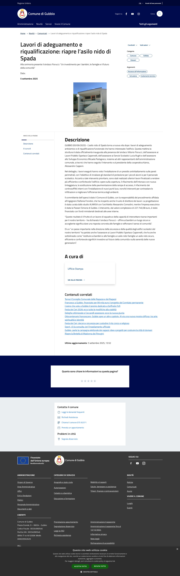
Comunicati (42, 33)
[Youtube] (131, 13)
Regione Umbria (24, 3)
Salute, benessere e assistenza (103, 486)
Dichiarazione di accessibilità (102, 543)
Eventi (129, 507)
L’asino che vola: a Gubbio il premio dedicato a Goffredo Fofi (92, 306)
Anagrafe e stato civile (63, 482)
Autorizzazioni (60, 487)
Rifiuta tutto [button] (100, 566)
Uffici (19, 491)
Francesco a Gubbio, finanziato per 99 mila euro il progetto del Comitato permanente (104, 302)
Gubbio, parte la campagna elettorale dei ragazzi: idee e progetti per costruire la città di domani (108, 330)
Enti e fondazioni (24, 495)
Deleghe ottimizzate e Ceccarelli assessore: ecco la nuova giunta (94, 313)
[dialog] (90, 561)
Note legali (95, 538)
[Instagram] (137, 13)
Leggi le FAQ (59, 530)
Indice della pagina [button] (30, 136)
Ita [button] (141, 3)
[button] (90, 572)
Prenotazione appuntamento (66, 521)
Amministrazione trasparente (102, 521)
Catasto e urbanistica (63, 493)
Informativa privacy (98, 534)
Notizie (130, 482)
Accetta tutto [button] (80, 566)
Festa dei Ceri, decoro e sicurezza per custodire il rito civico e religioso (97, 323)
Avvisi (129, 491)
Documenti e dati (24, 508)
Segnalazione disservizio (64, 526)
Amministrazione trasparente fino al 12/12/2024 (105, 528)
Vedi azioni (145, 45)
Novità (31, 33)
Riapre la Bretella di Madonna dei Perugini (84, 333)
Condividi (133, 45)
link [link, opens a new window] (113, 561)
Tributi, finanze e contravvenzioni (104, 491)
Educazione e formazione (64, 498)
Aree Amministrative (26, 486)
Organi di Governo (25, 482)
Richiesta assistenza (62, 535)
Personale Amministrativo (28, 504)
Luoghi (130, 503)
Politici (20, 500)
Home (22, 33)
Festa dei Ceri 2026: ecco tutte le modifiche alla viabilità (90, 309)
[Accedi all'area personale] (153, 3)
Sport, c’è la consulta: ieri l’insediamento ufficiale (87, 326)
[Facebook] (125, 13)
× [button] (177, 549)
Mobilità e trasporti (98, 482)
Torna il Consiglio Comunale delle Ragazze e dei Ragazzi (90, 299)
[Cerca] (160, 14)
